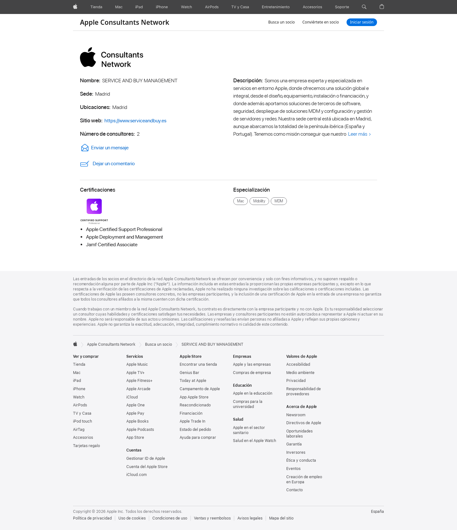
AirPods (80, 405)
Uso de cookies (132, 518)
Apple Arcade (138, 389)
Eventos (293, 468)
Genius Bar (189, 372)
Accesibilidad (298, 364)
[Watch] (186, 7)
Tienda (79, 364)
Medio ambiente (300, 372)
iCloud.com (136, 474)
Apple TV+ (135, 372)
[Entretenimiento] (275, 7)
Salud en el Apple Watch (254, 440)
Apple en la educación (252, 393)
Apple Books (137, 421)
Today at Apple (193, 380)
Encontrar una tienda (198, 364)
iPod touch (82, 421)
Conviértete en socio (320, 22)
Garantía (294, 444)
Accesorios (83, 437)
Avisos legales (249, 518)
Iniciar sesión (362, 22)
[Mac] (119, 7)
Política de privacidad (92, 518)
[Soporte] (342, 7)
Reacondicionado (195, 405)
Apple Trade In (192, 421)
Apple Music (137, 364)
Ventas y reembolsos (212, 518)
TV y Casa (82, 413)
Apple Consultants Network (124, 22)
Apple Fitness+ (139, 380)
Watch (78, 397)
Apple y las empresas (252, 364)
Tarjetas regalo (86, 446)
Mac (77, 372)
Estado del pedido (195, 429)
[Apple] (75, 7)
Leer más (357, 134)
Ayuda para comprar (198, 437)
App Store (135, 437)
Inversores (295, 452)
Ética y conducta (301, 460)
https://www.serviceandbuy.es (135, 121)
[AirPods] (211, 7)
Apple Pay (135, 413)
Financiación (191, 413)
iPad (77, 380)
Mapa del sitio (281, 518)
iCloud (132, 397)
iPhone (79, 389)
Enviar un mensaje (104, 148)
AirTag (78, 429)
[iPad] (139, 7)
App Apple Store (194, 397)
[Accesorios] (312, 7)
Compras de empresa (252, 372)
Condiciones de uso (169, 518)
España (377, 511)
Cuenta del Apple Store (147, 467)
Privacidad (296, 380)
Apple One (135, 405)
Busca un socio (281, 22)
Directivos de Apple (303, 423)
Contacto (294, 490)
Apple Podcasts (140, 429)
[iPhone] (161, 7)
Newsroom (295, 415)
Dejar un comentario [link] (107, 164)
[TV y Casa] (240, 7)
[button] (364, 7)
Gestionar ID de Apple (145, 458)
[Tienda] (96, 7)
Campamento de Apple (200, 389)
